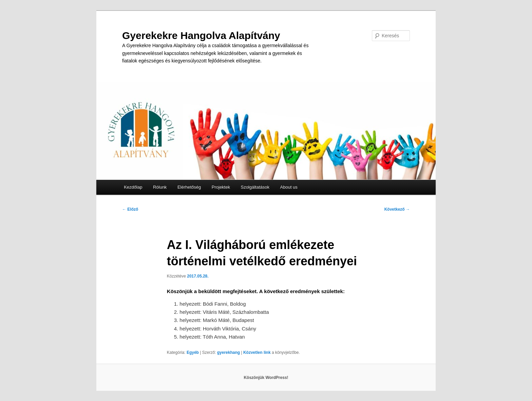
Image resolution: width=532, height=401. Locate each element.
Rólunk (160, 187)
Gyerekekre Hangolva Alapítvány (201, 35)
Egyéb (193, 352)
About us (289, 187)
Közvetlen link (257, 352)
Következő (397, 209)
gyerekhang (228, 352)
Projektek (221, 187)
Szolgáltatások (255, 187)
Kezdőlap (133, 187)
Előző (130, 209)
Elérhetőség (189, 187)
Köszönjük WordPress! (266, 377)
